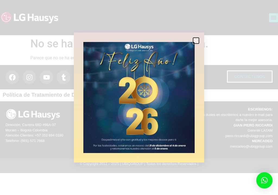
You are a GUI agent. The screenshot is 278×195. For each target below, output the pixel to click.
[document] (139, 97)
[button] (264, 180)
